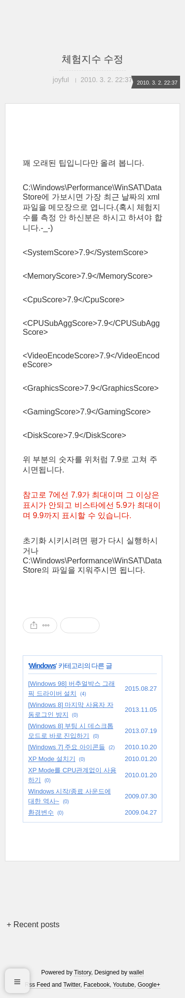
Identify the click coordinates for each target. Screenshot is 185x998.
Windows (42, 666)
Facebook (97, 984)
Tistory (82, 972)
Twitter (71, 984)
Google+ (149, 984)
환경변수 (41, 812)
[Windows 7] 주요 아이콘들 (66, 747)
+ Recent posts (33, 924)
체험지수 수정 (93, 59)
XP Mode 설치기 (51, 759)
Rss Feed (37, 984)
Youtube (124, 984)
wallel (136, 972)
